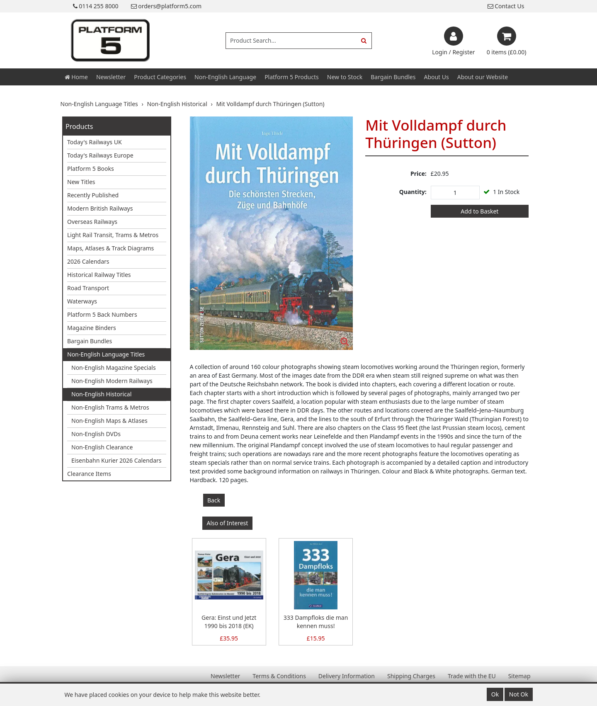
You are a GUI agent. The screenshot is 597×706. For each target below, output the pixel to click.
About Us (436, 77)
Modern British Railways (100, 208)
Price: (418, 173)
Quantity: (413, 192)
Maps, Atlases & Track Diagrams (110, 248)
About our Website (482, 77)
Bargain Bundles (393, 77)
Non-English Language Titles (106, 354)
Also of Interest (227, 523)
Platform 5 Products (292, 77)
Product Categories (160, 77)
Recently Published (93, 195)
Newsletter (111, 77)
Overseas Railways (92, 222)
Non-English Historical (101, 394)
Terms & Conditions (279, 676)
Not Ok (518, 694)
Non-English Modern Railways (112, 381)
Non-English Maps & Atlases (109, 421)
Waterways (82, 301)
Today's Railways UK (94, 142)
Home (76, 77)
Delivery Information (346, 676)
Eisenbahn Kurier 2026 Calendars (116, 460)
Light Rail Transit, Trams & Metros (112, 235)
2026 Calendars (88, 261)
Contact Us (506, 6)
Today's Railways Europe (100, 155)
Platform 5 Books (90, 168)
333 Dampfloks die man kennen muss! (316, 622)
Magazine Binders (91, 328)
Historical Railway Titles (99, 275)
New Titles (81, 182)
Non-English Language (225, 77)
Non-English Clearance (102, 447)
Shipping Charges (411, 676)
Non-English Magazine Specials (113, 367)
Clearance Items (89, 474)
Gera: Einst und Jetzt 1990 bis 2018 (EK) (228, 622)
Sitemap (519, 676)
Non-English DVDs (96, 434)
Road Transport (88, 288)
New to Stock (344, 77)
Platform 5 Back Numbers (102, 314)
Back (213, 500)
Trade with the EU (472, 676)
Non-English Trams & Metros (110, 407)
